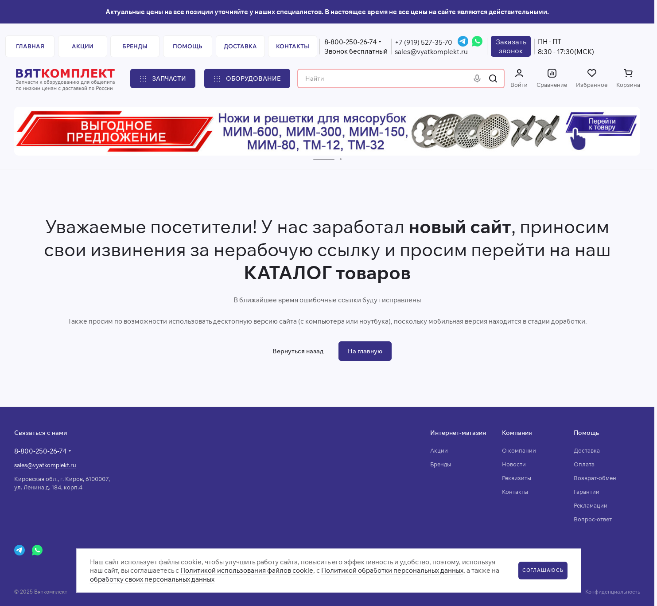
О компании (519, 450)
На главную (365, 351)
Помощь (586, 433)
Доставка (587, 450)
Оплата (584, 464)
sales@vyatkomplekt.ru (431, 51)
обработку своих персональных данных (152, 579)
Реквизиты (516, 477)
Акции (439, 450)
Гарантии (586, 491)
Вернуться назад (297, 351)
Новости (514, 464)
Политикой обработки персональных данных (392, 570)
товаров (371, 272)
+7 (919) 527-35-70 (423, 42)
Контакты (515, 491)
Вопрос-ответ (593, 519)
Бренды (440, 464)
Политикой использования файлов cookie (246, 570)
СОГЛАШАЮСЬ (543, 570)
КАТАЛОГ (288, 272)
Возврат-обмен (595, 477)
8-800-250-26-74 (350, 42)
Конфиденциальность (612, 591)
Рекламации (590, 505)
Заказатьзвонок (511, 46)
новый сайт (459, 226)
